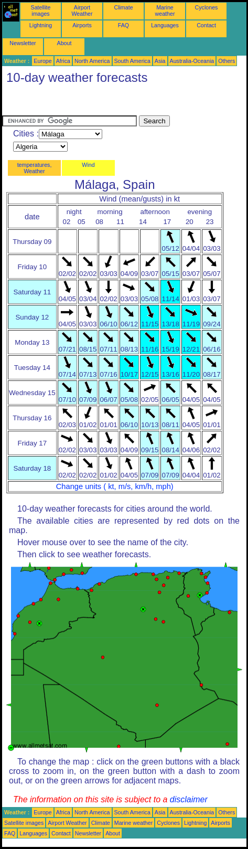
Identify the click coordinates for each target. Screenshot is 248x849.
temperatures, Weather (34, 168)
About (64, 43)
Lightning (40, 25)
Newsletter (22, 43)
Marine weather (165, 10)
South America (132, 61)
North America (92, 61)
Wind (88, 165)
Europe (42, 61)
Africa (63, 61)
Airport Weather (81, 10)
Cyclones (206, 7)
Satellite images (41, 10)
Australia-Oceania (192, 61)
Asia (160, 61)
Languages (165, 25)
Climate (123, 7)
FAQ (123, 25)
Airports (82, 25)
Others (226, 61)
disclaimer (189, 799)
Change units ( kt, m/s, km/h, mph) (115, 486)
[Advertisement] (86, 102)
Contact (206, 25)
